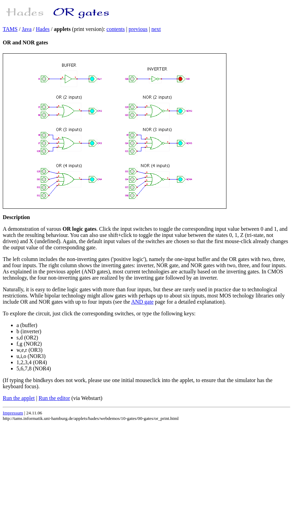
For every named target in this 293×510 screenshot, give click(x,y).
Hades (43, 29)
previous (138, 29)
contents (115, 29)
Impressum (13, 412)
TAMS (10, 29)
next (156, 29)
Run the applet (19, 398)
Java (27, 29)
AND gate (142, 302)
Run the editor (54, 398)
